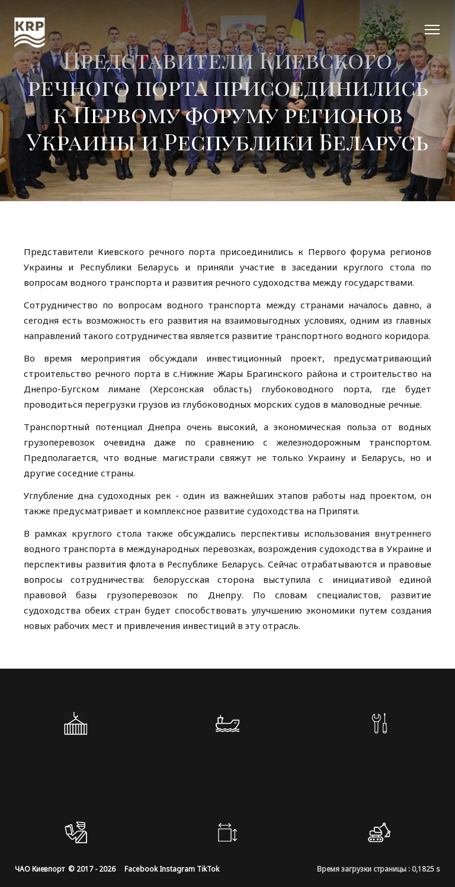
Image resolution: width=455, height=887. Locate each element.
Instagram (177, 869)
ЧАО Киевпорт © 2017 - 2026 (65, 869)
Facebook (141, 869)
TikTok (208, 869)
